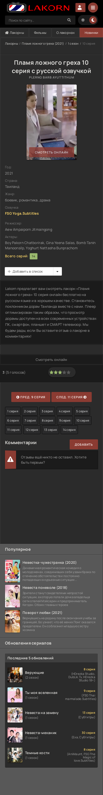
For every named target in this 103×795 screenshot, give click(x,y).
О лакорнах (65, 32)
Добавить (84, 444)
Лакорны (14, 32)
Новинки (91, 32)
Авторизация (80, 7)
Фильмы (40, 32)
